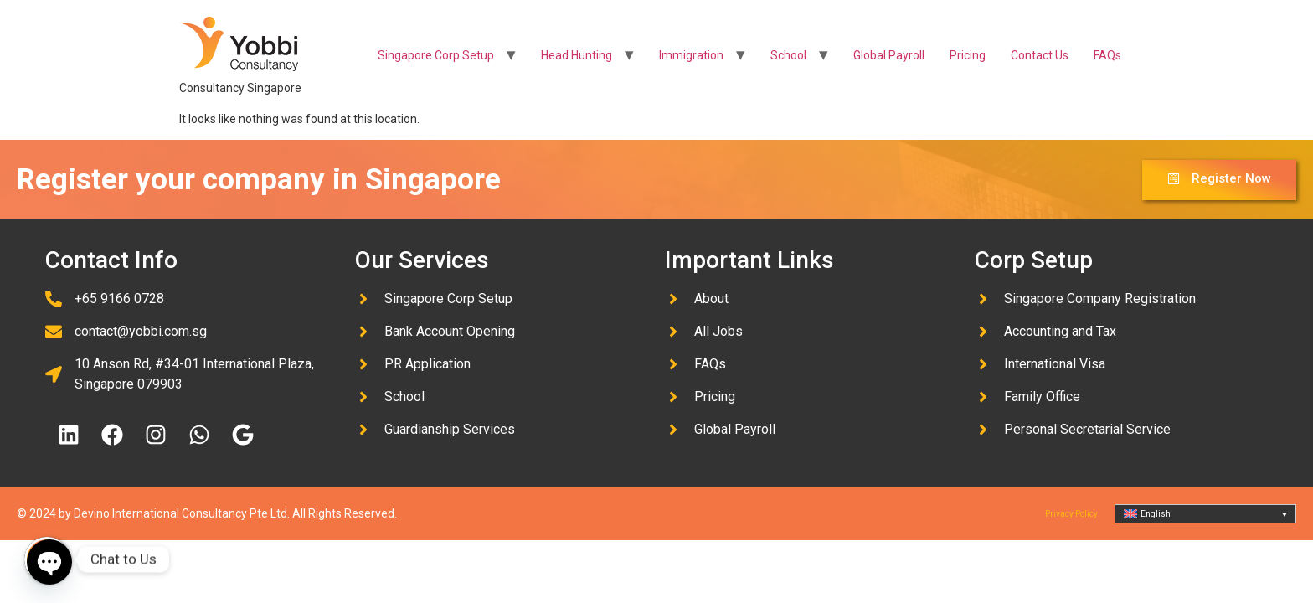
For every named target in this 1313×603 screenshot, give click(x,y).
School (788, 55)
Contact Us (1039, 55)
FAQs (1107, 55)
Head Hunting (576, 55)
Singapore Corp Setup (436, 55)
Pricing (968, 55)
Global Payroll (888, 55)
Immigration (691, 55)
